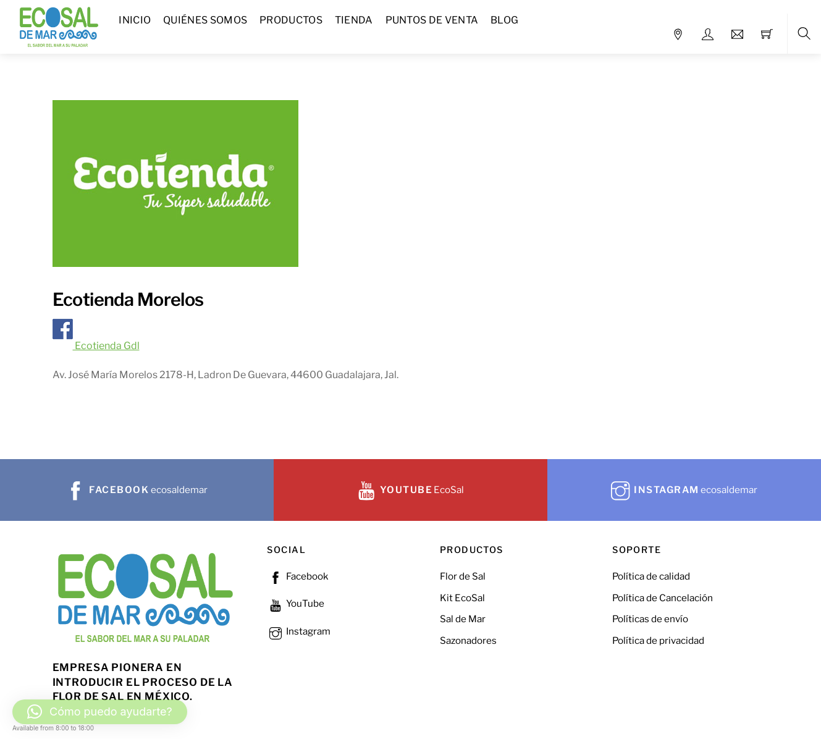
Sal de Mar (463, 619)
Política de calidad (651, 576)
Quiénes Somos (205, 20)
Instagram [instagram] (299, 631)
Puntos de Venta (432, 20)
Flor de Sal (463, 576)
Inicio (135, 20)
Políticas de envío (650, 619)
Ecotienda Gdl (96, 346)
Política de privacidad (658, 640)
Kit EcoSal (462, 598)
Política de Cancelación (662, 598)
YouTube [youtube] (295, 603)
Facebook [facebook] (298, 576)
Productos (290, 20)
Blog (504, 20)
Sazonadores (468, 640)
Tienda (354, 20)
